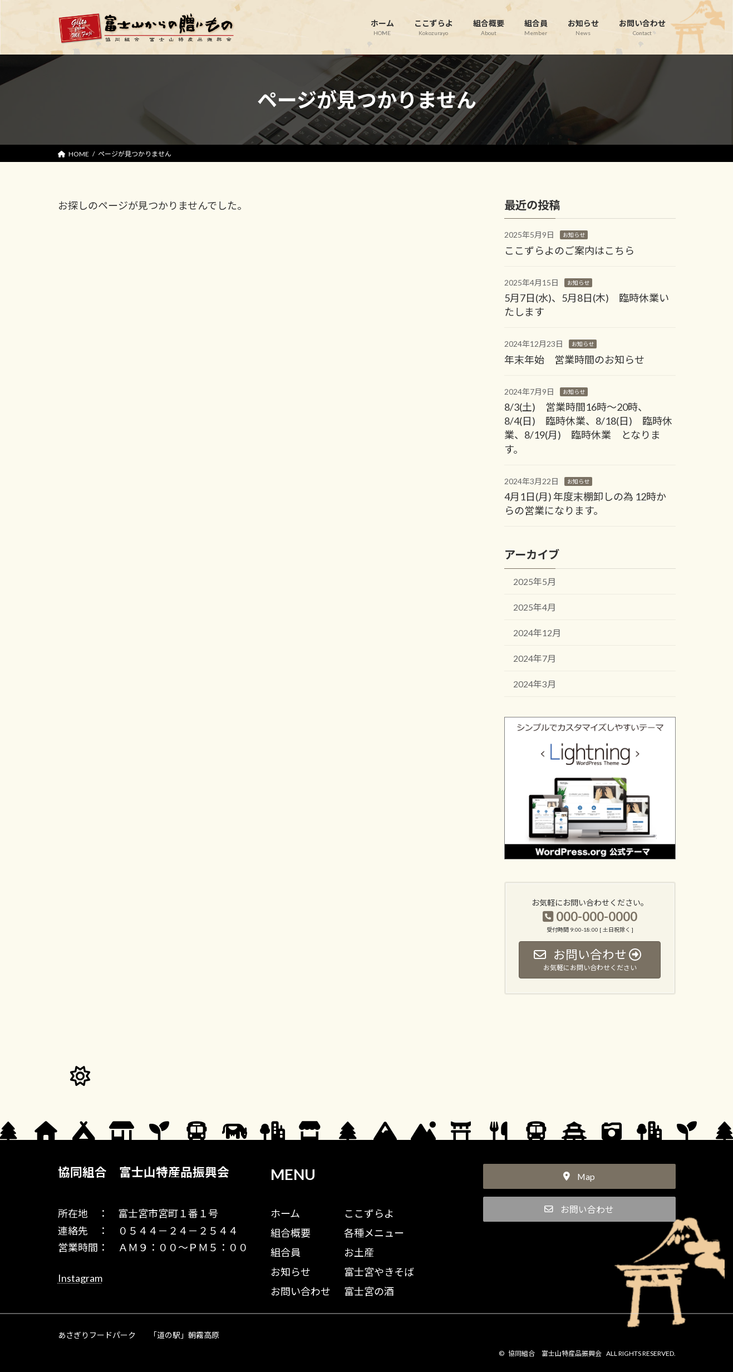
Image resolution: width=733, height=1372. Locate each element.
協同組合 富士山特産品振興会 (143, 1172)
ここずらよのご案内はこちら (569, 250)
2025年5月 (534, 581)
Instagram (80, 1278)
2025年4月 (534, 607)
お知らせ (574, 235)
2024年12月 (536, 632)
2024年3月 (534, 683)
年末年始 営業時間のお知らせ (574, 359)
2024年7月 (534, 658)
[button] (579, 1176)
